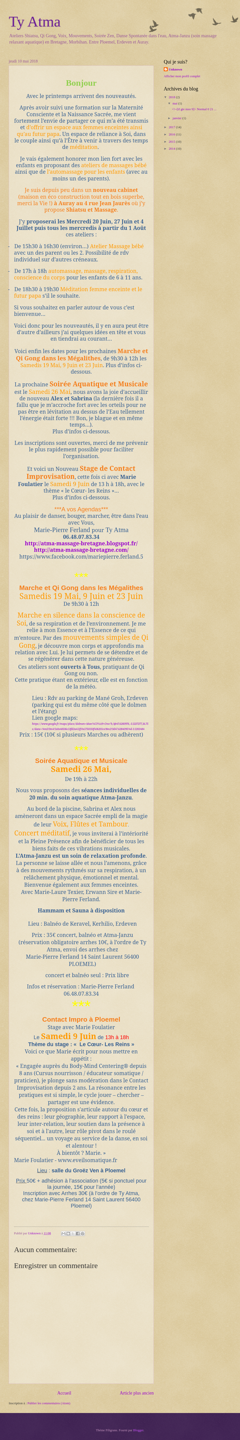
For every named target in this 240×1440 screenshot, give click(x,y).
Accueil (64, 1393)
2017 (172, 127)
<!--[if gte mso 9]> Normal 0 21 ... (194, 109)
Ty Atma (34, 21)
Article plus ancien (137, 1393)
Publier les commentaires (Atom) (49, 1403)
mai (175, 103)
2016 (172, 134)
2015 (172, 141)
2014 (172, 148)
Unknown (175, 69)
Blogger (138, 1430)
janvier (177, 118)
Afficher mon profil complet (182, 76)
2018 (172, 97)
